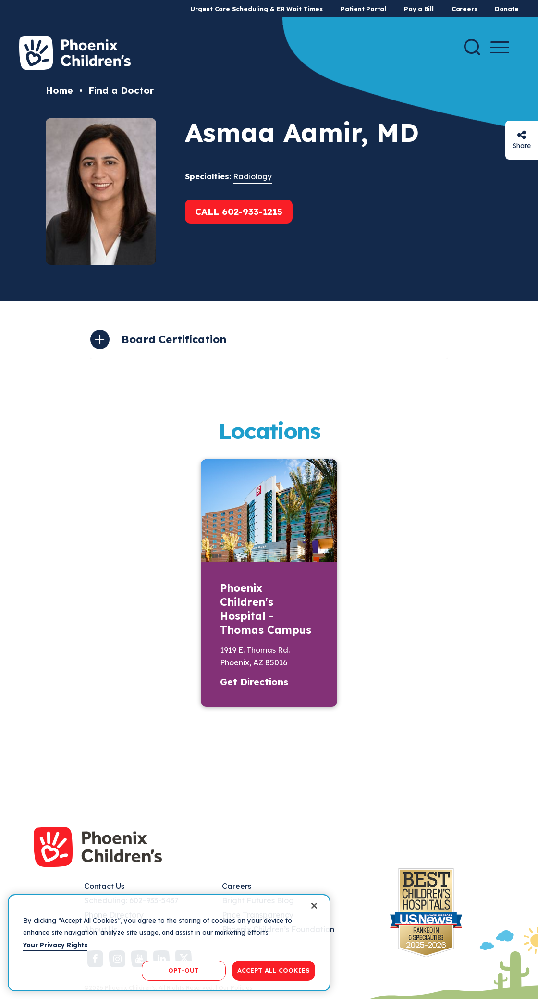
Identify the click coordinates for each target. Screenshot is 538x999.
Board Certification (174, 339)
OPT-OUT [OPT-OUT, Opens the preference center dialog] (183, 970)
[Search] (472, 47)
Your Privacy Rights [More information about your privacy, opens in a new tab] (55, 945)
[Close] (314, 905)
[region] (169, 942)
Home (59, 90)
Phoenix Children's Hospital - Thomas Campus (265, 609)
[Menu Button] (499, 47)
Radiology (252, 176)
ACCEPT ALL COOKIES (273, 970)
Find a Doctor (121, 90)
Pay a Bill (419, 8)
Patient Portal (363, 8)
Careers (464, 8)
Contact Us (104, 886)
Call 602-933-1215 (238, 211)
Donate (507, 8)
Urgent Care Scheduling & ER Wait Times (256, 8)
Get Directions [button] (254, 681)
